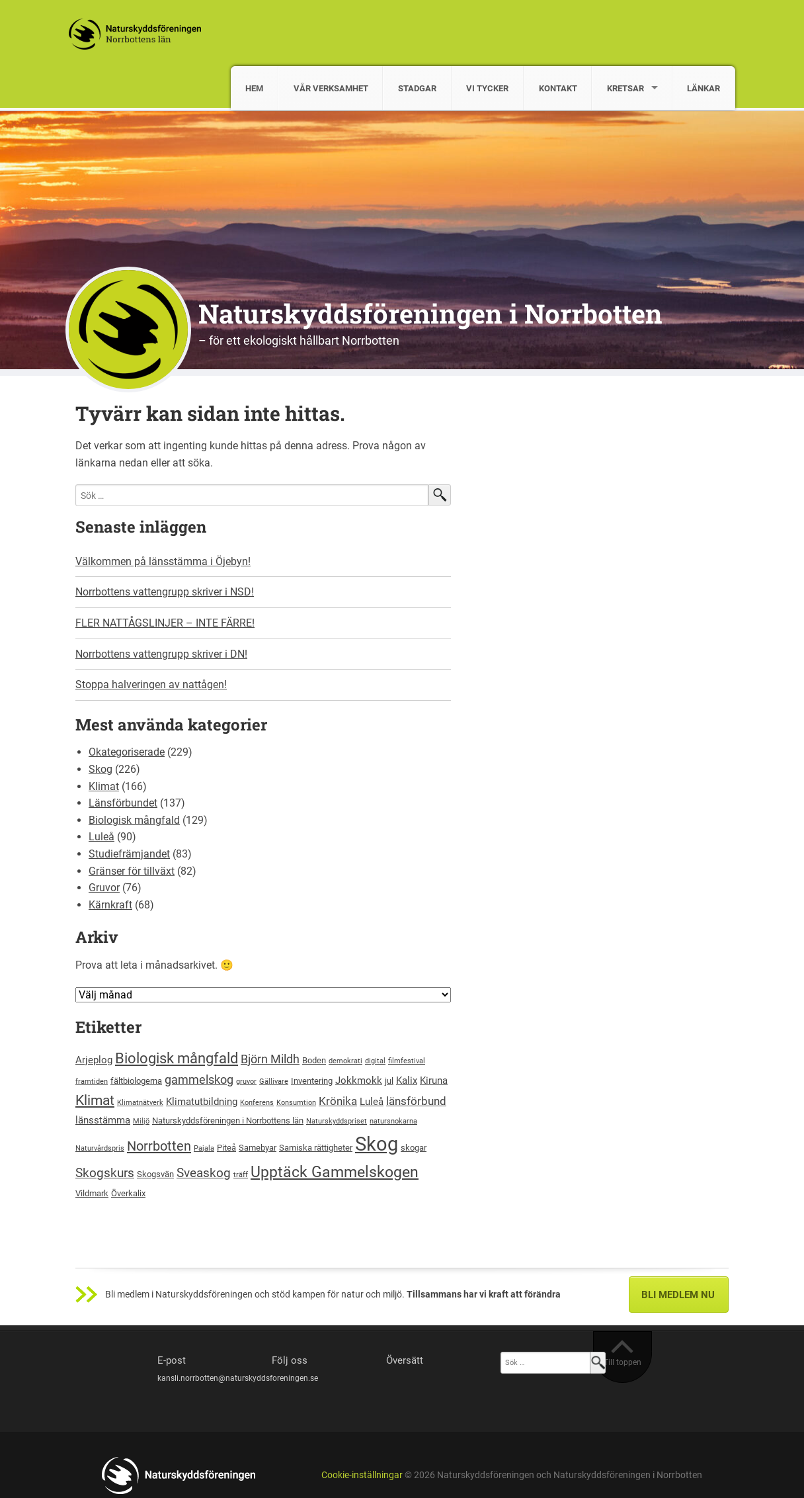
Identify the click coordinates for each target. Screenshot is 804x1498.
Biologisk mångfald (134, 820)
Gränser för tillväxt (132, 871)
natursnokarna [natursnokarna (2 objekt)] (393, 1121)
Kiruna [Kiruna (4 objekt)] (434, 1080)
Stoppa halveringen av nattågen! (151, 684)
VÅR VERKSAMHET (331, 88)
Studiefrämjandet (129, 854)
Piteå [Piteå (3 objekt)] (226, 1148)
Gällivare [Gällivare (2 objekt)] (273, 1081)
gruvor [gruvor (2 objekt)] (246, 1081)
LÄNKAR (703, 88)
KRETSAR (625, 88)
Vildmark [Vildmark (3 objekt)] (91, 1193)
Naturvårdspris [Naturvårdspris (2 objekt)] (99, 1148)
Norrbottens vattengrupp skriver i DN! (161, 654)
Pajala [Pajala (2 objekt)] (204, 1148)
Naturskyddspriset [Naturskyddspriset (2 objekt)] (336, 1121)
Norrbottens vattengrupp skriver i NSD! (164, 592)
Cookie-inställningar (362, 1475)
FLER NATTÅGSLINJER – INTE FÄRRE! (165, 623)
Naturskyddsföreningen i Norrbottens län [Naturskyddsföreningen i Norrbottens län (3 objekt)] (227, 1120)
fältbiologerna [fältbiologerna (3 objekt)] (136, 1081)
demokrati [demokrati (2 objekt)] (345, 1061)
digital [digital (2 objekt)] (375, 1061)
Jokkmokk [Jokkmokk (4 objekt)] (358, 1080)
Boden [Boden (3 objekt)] (314, 1060)
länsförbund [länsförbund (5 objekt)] (416, 1101)
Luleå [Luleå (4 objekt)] (371, 1102)
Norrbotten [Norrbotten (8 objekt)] (159, 1146)
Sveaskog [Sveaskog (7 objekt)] (204, 1172)
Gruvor (104, 887)
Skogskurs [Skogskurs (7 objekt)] (104, 1172)
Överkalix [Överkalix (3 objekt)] (128, 1193)
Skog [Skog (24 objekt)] (376, 1144)
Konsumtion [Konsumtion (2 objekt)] (296, 1102)
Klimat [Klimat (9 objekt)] (94, 1100)
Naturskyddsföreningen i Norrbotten (430, 313)
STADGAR (417, 88)
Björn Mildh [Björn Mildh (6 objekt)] (270, 1059)
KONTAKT (558, 88)
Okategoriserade (127, 752)
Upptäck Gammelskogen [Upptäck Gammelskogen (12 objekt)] (335, 1172)
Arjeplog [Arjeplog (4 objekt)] (93, 1060)
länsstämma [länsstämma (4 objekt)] (102, 1120)
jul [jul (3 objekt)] (389, 1081)
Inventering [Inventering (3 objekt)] (312, 1081)
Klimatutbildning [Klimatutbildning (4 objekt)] (201, 1102)
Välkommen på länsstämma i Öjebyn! (163, 561)
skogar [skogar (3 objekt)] (413, 1148)
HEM (254, 88)
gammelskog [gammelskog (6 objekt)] (199, 1079)
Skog (100, 769)
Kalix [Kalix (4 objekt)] (406, 1080)
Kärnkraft (110, 905)
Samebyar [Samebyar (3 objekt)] (257, 1148)
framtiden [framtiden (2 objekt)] (91, 1081)
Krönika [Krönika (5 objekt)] (338, 1101)
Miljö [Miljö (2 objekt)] (141, 1121)
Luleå (101, 836)
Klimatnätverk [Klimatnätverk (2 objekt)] (140, 1102)
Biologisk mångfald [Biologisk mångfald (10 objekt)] (176, 1058)
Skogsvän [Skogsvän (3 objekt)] (155, 1174)
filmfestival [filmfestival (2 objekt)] (406, 1061)
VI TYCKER (487, 88)
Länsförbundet (123, 803)
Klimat (104, 786)
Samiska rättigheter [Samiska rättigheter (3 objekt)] (315, 1148)
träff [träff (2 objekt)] (240, 1174)
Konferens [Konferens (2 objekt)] (257, 1102)
